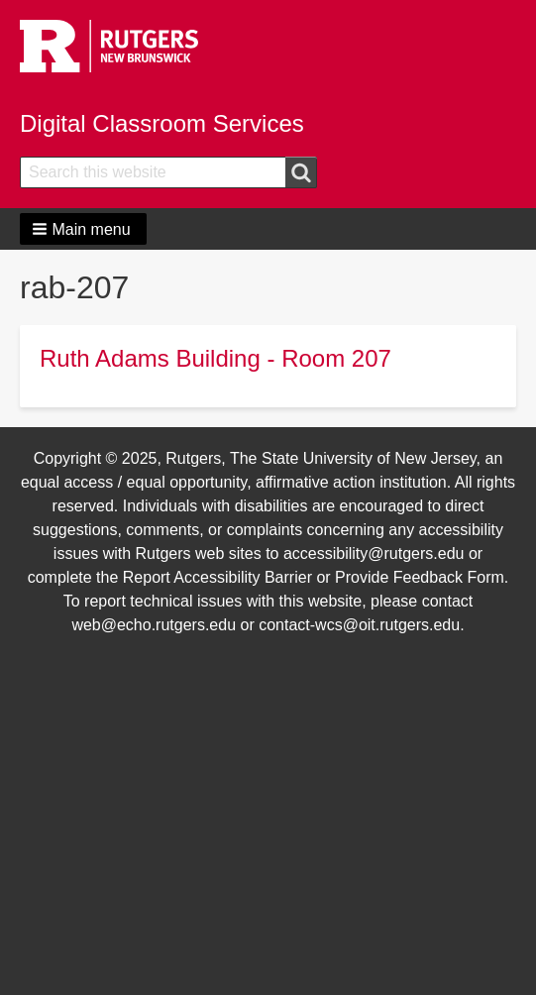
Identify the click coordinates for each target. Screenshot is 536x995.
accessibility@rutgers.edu (374, 553)
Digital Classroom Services (162, 123)
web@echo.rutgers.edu (153, 624)
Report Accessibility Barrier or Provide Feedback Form (313, 577)
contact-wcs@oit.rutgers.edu (359, 624)
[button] (83, 229)
